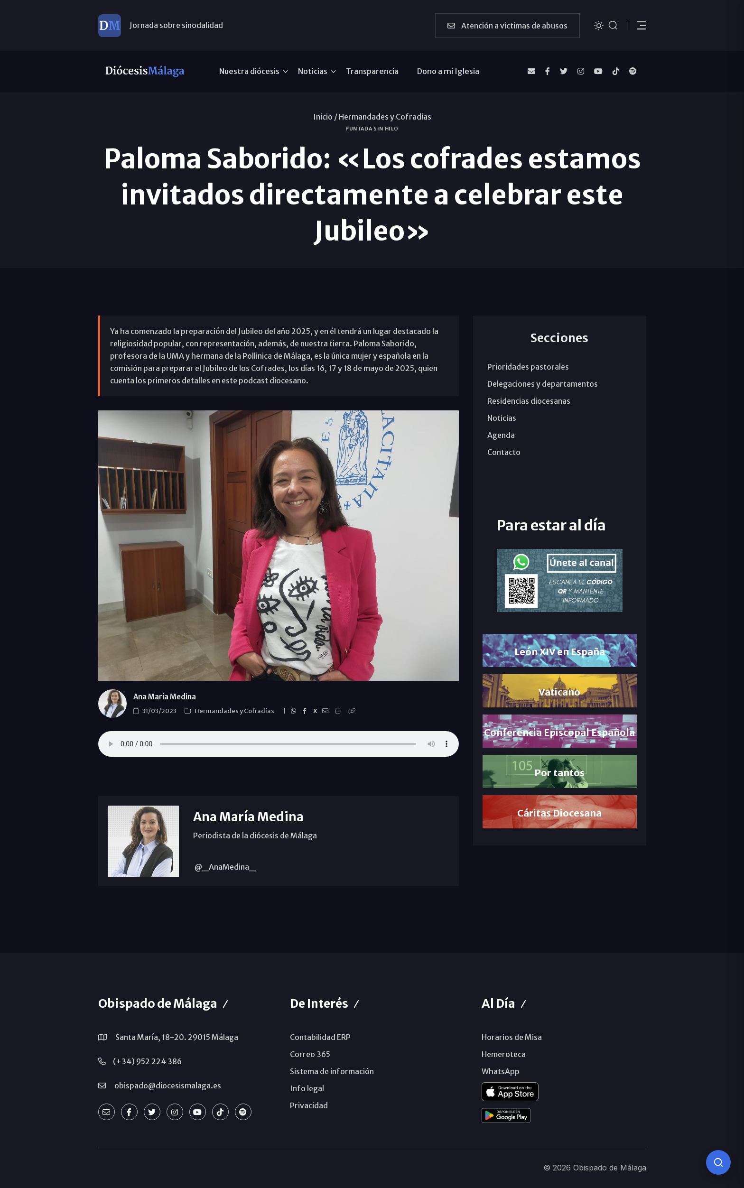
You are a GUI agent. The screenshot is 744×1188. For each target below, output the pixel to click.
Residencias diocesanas (528, 401)
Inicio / (325, 116)
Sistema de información (332, 1071)
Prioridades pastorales (528, 366)
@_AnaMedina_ (224, 867)
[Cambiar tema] (599, 25)
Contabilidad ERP (320, 1037)
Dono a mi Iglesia (448, 71)
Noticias (312, 71)
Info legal (307, 1088)
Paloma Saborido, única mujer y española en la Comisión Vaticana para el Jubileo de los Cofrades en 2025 (278, 744)
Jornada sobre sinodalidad (176, 25)
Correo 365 (310, 1054)
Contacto (504, 452)
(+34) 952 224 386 (147, 1061)
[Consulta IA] (718, 1162)
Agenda (501, 435)
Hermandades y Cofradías (385, 116)
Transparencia (372, 71)
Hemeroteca (504, 1054)
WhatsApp (501, 1071)
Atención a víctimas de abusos (507, 25)
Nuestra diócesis (249, 71)
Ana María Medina (164, 696)
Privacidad (309, 1105)
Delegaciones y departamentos (542, 384)
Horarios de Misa (512, 1037)
